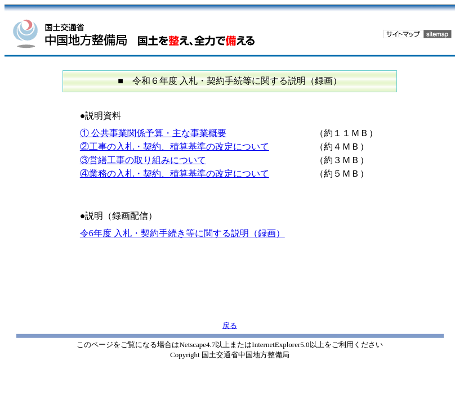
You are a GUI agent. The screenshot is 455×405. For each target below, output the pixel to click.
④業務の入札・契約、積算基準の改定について (174, 173)
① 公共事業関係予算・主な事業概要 (153, 133)
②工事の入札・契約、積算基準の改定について (174, 146)
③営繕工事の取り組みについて (143, 160)
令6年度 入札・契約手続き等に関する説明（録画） (182, 233)
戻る (229, 325)
